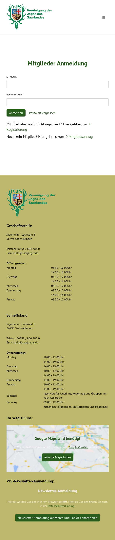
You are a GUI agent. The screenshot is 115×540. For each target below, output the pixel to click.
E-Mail (12, 77)
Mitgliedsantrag (79, 136)
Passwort (15, 94)
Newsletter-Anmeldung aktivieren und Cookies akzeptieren (57, 518)
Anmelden (16, 113)
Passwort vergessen (42, 113)
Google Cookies (78, 447)
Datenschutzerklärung (61, 506)
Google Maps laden (57, 457)
